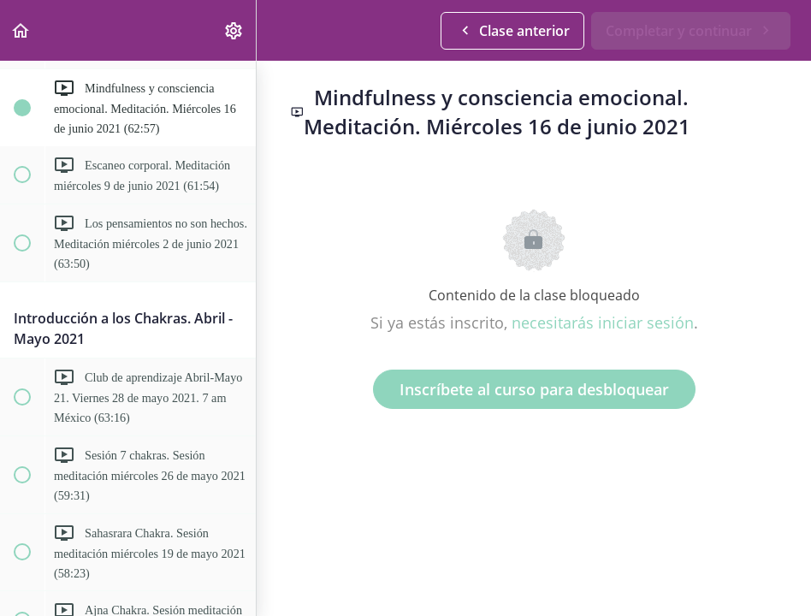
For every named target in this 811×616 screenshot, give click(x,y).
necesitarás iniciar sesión (603, 322)
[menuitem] (234, 30)
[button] (21, 30)
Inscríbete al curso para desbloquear (534, 389)
